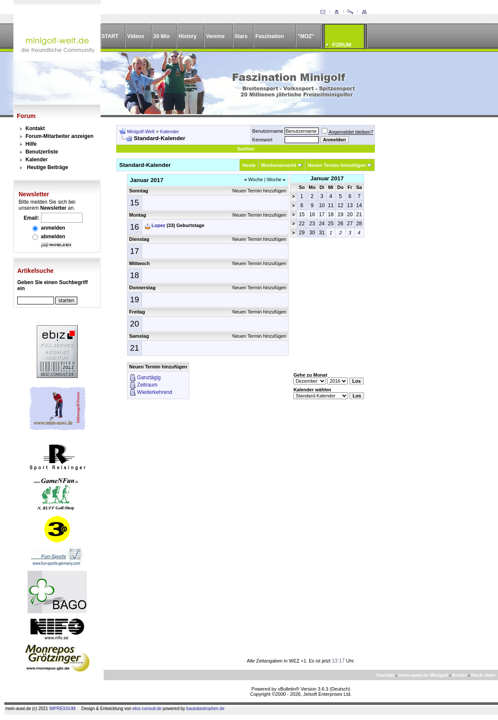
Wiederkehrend (154, 392)
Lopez (158, 225)
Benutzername (267, 131)
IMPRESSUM (62, 708)
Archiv (459, 675)
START (110, 36)
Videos (135, 36)
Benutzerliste (41, 152)
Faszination (269, 36)
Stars (241, 36)
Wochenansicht (278, 165)
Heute (249, 165)
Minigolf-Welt (140, 131)
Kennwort (262, 139)
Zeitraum (147, 385)
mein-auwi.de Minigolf (423, 675)
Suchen (245, 148)
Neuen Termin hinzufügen (337, 165)
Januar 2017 (327, 178)
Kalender (36, 160)
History (188, 36)
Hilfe (31, 144)
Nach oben (483, 675)
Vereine (215, 36)
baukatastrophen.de (205, 708)
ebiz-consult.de (147, 708)
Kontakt (35, 128)
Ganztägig (149, 377)
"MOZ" (306, 36)
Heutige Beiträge (47, 167)
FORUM (341, 45)
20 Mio (161, 36)
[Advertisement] (431, 254)
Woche (253, 179)
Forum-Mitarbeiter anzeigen (59, 136)
